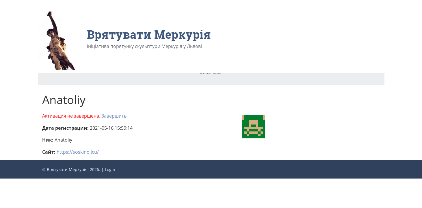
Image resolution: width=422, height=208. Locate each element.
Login (110, 169)
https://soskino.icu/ (78, 152)
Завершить (114, 116)
